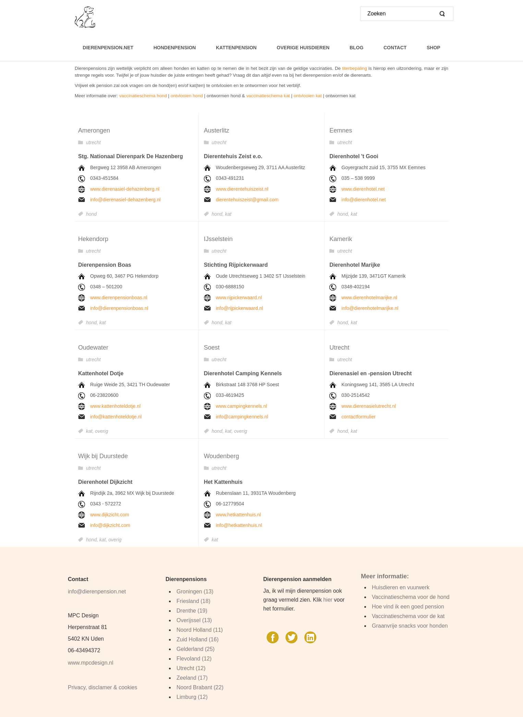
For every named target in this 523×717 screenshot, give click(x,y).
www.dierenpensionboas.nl (118, 297)
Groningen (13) (195, 591)
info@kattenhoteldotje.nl (116, 416)
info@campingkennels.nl (242, 416)
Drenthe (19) (192, 611)
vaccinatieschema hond (143, 95)
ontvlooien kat (308, 95)
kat (228, 214)
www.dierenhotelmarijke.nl (369, 297)
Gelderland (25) (196, 649)
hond (91, 214)
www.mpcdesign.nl (90, 663)
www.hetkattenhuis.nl (238, 514)
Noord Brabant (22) (200, 687)
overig (101, 431)
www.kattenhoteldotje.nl (115, 406)
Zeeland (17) (192, 678)
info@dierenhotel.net (363, 199)
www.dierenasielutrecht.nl (368, 406)
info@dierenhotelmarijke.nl (369, 308)
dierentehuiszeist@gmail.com (247, 199)
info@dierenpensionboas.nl (119, 308)
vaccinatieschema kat (268, 95)
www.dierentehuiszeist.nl (242, 189)
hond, (218, 214)
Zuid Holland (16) (198, 639)
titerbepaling (354, 68)
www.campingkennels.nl (241, 406)
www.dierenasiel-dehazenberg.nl (124, 189)
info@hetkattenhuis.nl (239, 525)
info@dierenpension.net (97, 591)
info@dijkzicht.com (110, 525)
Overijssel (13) (194, 620)
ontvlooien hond (187, 95)
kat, (90, 431)
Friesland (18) (193, 601)
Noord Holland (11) (200, 630)
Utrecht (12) (191, 668)
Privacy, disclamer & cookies (102, 687)
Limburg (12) (192, 697)
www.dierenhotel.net (363, 189)
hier (327, 600)
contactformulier (358, 416)
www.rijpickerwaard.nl (239, 297)
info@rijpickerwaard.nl (239, 308)
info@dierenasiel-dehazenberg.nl (125, 199)
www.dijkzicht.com (109, 514)
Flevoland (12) (194, 659)
